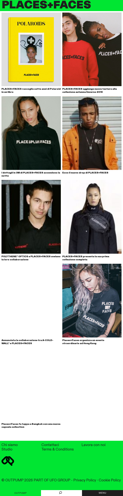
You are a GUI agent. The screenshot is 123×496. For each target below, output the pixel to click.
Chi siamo (9, 445)
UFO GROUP (59, 480)
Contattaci (50, 445)
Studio (6, 449)
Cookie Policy (110, 480)
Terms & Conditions (57, 449)
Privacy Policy (84, 480)
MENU (102, 493)
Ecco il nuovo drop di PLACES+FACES (85, 173)
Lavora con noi (94, 445)
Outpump (20, 493)
